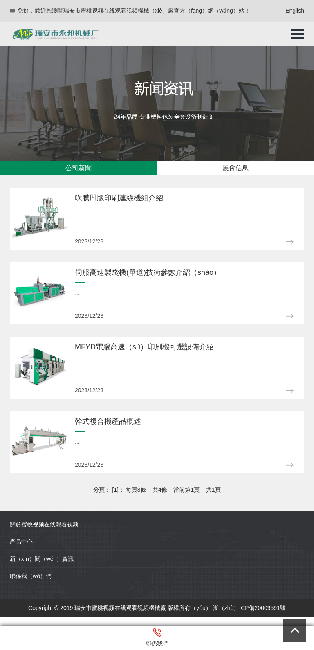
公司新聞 (78, 167)
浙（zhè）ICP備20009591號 (249, 608)
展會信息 (235, 167)
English (294, 10)
